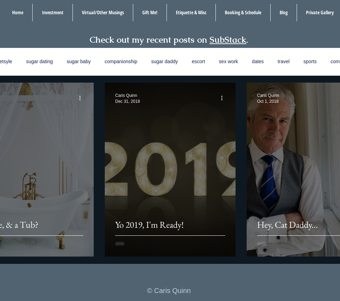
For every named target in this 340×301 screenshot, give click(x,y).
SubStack (228, 39)
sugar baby (79, 61)
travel (283, 61)
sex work (228, 61)
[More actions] (82, 98)
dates (258, 61)
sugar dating (39, 61)
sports (310, 61)
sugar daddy (164, 61)
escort (198, 61)
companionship (121, 61)
